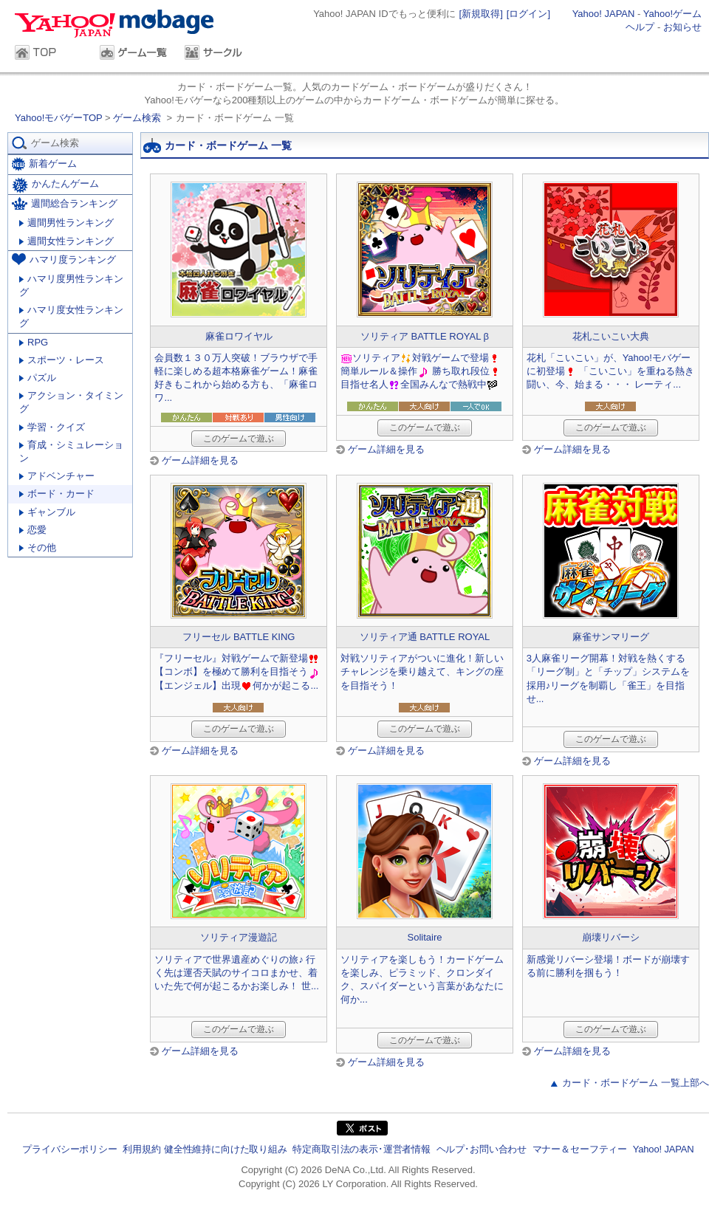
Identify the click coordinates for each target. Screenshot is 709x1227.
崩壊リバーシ (611, 937)
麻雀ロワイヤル (239, 336)
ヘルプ (640, 26)
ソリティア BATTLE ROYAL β (424, 336)
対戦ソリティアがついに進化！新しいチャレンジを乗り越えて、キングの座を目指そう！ (422, 671)
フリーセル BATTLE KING (238, 636)
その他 (37, 547)
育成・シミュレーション (71, 451)
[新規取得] (481, 13)
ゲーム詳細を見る (200, 460)
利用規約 (141, 1149)
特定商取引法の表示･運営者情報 (361, 1149)
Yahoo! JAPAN (603, 13)
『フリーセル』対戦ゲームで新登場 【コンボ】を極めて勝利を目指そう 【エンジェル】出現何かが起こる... (237, 671)
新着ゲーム (44, 164)
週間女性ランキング (66, 241)
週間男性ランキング (66, 222)
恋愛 (33, 529)
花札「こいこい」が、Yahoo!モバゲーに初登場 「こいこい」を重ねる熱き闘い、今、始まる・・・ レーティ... (611, 371)
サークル (220, 54)
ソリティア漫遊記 (238, 937)
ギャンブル (47, 512)
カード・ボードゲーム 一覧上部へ (635, 1082)
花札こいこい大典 (610, 336)
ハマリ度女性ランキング (71, 316)
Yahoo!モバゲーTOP (60, 117)
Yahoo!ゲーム (672, 13)
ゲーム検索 (137, 117)
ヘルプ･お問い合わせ (481, 1149)
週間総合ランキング (64, 203)
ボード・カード (57, 493)
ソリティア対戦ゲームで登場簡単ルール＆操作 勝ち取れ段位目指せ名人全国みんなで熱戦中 (420, 371)
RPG (33, 342)
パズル (37, 377)
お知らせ (682, 26)
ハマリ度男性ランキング (71, 285)
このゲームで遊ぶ (238, 438)
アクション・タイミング (71, 402)
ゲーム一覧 (135, 54)
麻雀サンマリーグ (610, 636)
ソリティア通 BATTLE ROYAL (425, 636)
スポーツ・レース (61, 359)
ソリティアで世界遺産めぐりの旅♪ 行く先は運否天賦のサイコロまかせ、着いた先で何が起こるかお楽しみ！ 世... (236, 972)
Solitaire (425, 937)
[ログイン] (528, 13)
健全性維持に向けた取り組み (225, 1149)
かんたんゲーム (55, 185)
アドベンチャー (57, 475)
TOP (50, 54)
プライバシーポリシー (69, 1149)
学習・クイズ (52, 427)
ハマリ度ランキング (64, 259)
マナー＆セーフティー (579, 1149)
